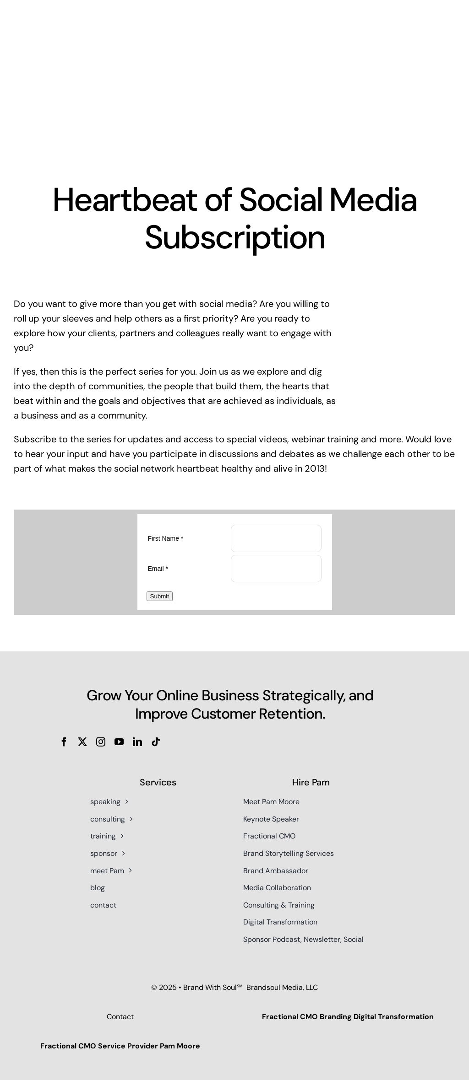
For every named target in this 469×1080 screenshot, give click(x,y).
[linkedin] (137, 742)
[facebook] (64, 742)
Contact (120, 1017)
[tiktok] (155, 742)
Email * (158, 567)
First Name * (166, 537)
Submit (159, 597)
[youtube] (119, 742)
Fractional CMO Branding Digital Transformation (348, 1017)
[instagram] (100, 742)
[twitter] (82, 742)
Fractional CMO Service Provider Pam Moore (120, 1047)
